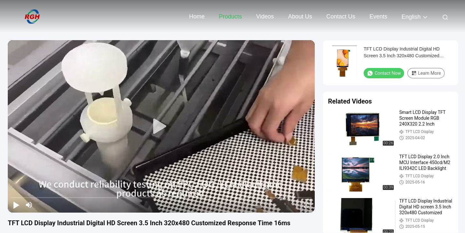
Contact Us (340, 16)
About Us (300, 16)
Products (230, 16)
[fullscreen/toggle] (306, 205)
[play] (161, 126)
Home (197, 16)
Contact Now (384, 73)
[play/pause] (16, 205)
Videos (265, 16)
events (378, 16)
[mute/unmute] (29, 205)
